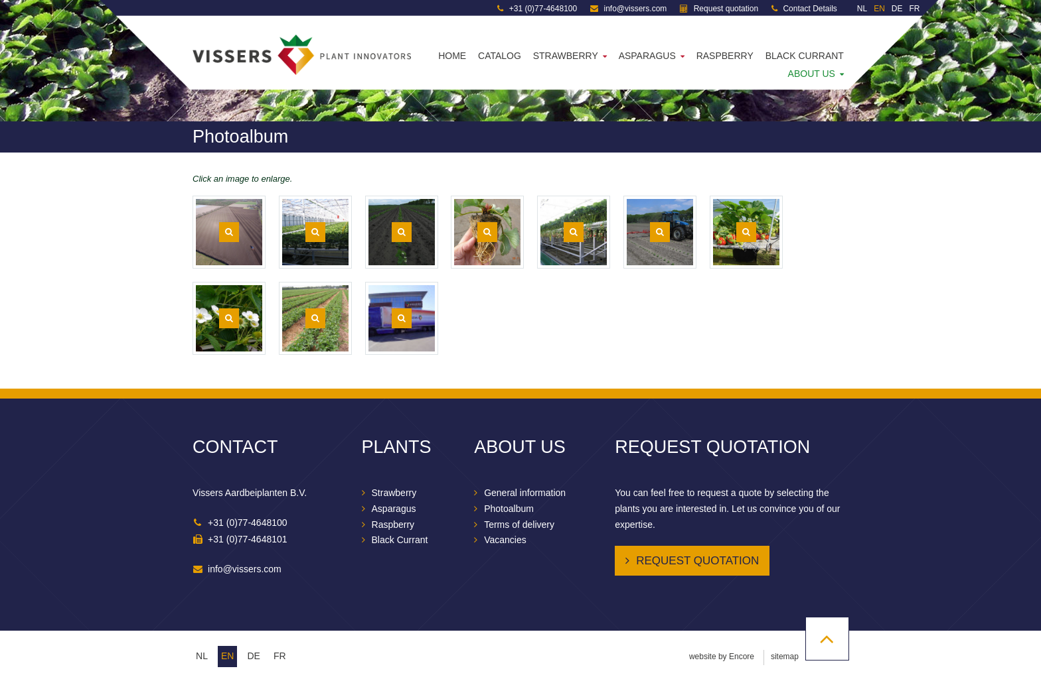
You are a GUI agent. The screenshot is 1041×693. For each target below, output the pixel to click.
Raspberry (725, 55)
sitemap (785, 656)
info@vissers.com (628, 8)
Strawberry (565, 55)
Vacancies (505, 540)
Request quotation (719, 8)
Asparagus (647, 55)
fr (280, 656)
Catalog (499, 55)
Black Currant (804, 55)
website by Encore (721, 656)
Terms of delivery (519, 524)
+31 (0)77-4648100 (537, 8)
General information (525, 492)
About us (811, 73)
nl (202, 656)
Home (452, 55)
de (253, 656)
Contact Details (804, 8)
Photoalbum (509, 508)
